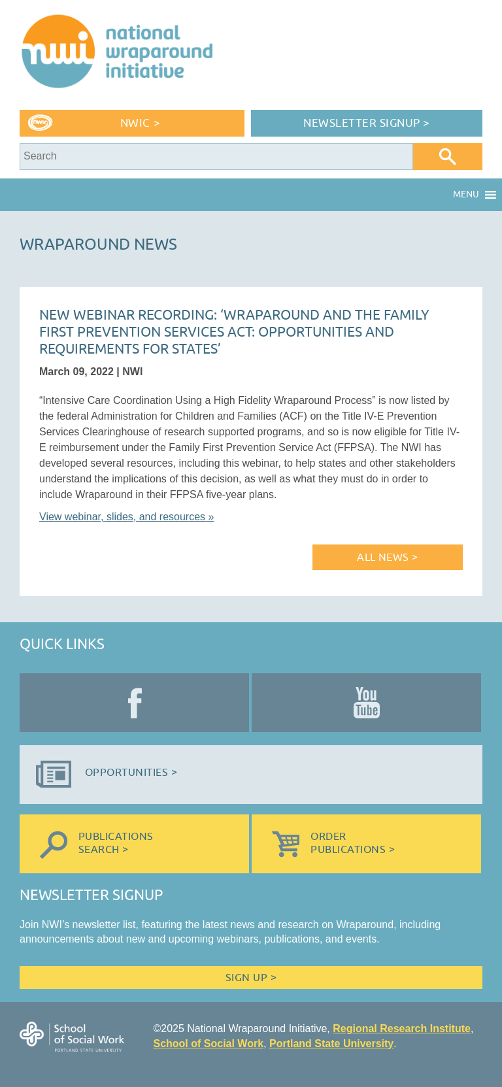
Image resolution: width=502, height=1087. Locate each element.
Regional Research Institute (402, 1028)
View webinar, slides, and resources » (126, 516)
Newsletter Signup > (366, 123)
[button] (466, 194)
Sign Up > (251, 977)
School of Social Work (208, 1043)
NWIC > (140, 123)
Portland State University (331, 1043)
